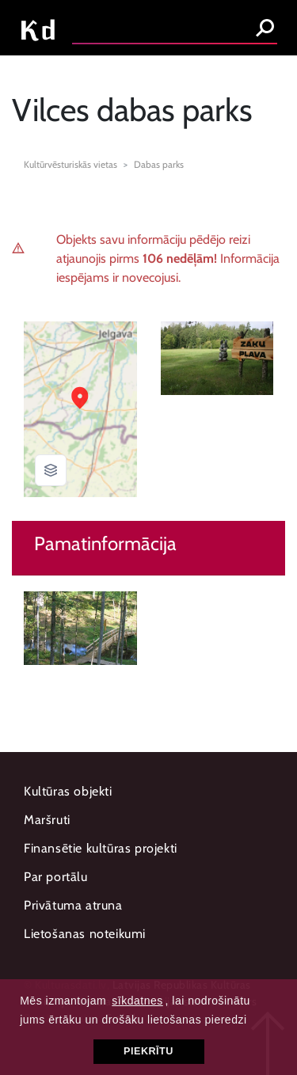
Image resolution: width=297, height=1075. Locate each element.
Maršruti (47, 819)
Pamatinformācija (105, 544)
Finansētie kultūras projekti (100, 848)
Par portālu (56, 876)
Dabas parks (159, 164)
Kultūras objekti (68, 791)
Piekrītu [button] (148, 1051)
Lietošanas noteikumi (85, 933)
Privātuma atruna (73, 905)
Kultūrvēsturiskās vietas (70, 164)
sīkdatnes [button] (137, 1000)
